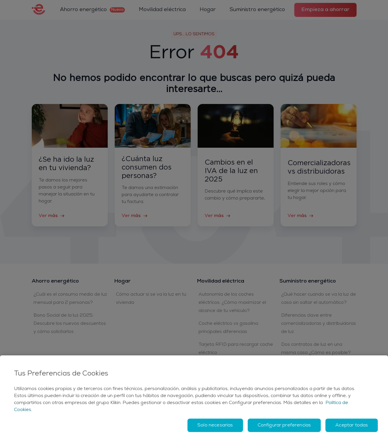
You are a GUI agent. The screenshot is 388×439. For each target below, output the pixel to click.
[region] (194, 397)
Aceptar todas (351, 425)
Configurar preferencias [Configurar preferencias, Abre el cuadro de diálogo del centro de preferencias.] (284, 425)
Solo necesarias (215, 425)
